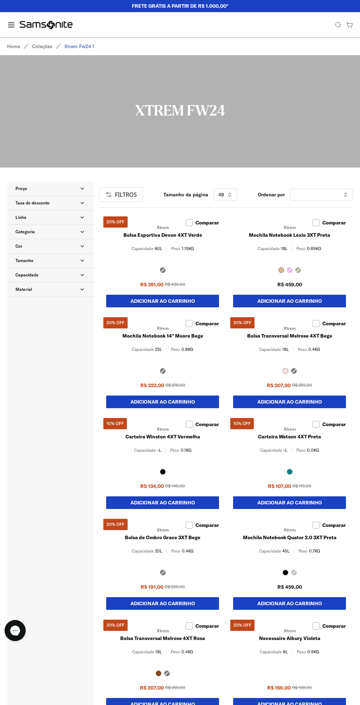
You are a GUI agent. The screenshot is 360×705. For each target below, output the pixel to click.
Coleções (42, 46)
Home (13, 46)
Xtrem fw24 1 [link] (79, 46)
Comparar (202, 222)
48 (225, 194)
